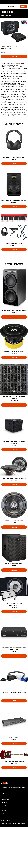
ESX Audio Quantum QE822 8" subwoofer (14, 351)
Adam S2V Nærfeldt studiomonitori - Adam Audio (14, 200)
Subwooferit (12, 15)
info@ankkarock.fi (4, 1)
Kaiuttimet (5, 15)
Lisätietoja (14, 56)
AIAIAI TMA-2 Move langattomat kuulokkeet (14, 157)
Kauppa (23, 6)
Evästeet (14, 823)
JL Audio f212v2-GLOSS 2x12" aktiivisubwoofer (14, 310)
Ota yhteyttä (8, 823)
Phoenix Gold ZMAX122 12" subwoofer (14, 521)
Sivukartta (14, 825)
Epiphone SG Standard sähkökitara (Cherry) (14, 761)
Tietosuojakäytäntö (22, 823)
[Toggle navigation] (2, 6)
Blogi (4, 805)
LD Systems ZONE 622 (14, 737)
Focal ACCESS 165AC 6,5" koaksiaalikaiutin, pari (14, 478)
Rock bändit (6, 799)
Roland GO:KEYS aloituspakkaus (14, 243)
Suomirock (6, 802)
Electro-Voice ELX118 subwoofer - (14, 564)
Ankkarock (6, 797)
